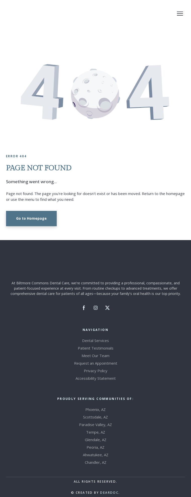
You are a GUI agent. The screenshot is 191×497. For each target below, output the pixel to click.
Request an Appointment (95, 363)
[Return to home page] (31, 13)
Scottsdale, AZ (95, 416)
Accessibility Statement (96, 378)
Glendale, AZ (95, 439)
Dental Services (95, 340)
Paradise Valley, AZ (95, 424)
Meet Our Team (95, 355)
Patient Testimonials (95, 348)
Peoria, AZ (95, 447)
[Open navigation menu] (180, 14)
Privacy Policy (95, 370)
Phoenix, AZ (95, 409)
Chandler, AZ (95, 462)
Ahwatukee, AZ (95, 454)
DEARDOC (109, 492)
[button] (31, 218)
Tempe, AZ (95, 432)
